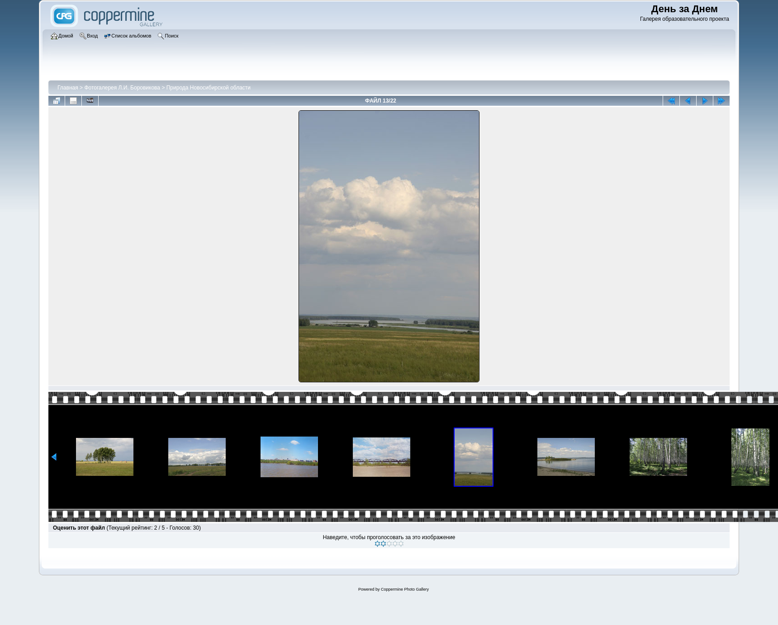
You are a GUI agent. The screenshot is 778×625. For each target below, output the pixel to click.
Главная (67, 88)
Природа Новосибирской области (208, 88)
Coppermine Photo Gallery (405, 589)
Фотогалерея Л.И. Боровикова (122, 88)
